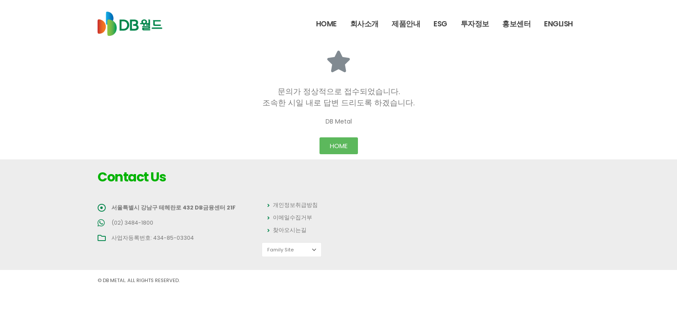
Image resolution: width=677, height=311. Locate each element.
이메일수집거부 (292, 217)
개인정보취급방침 (295, 205)
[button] (339, 145)
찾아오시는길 (290, 230)
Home (326, 24)
